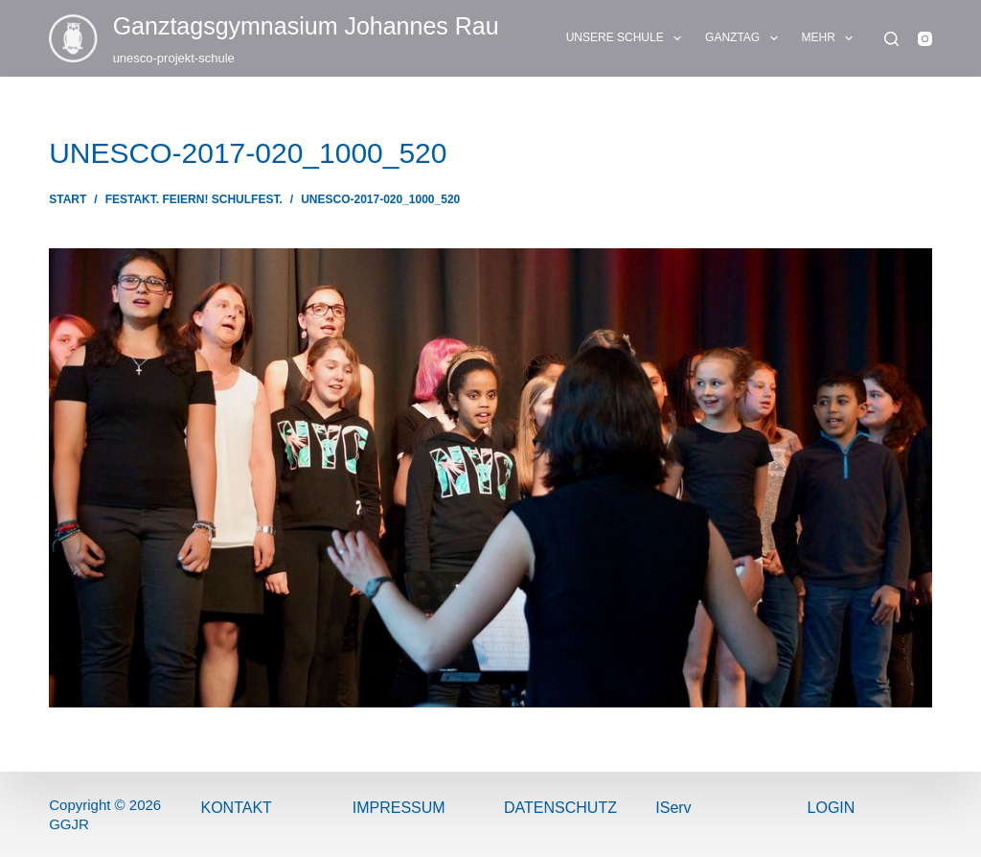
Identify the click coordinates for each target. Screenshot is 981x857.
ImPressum (399, 807)
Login (832, 807)
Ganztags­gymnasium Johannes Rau (306, 25)
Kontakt (235, 807)
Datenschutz (560, 807)
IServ (673, 807)
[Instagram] (925, 39)
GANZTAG (745, 38)
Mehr (831, 38)
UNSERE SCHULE (627, 38)
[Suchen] (891, 39)
